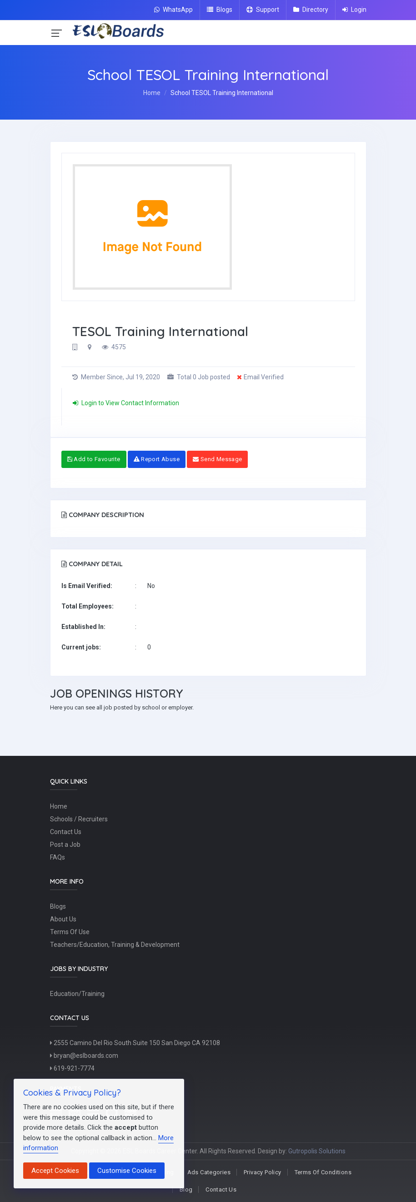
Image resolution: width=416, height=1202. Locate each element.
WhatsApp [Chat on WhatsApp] (173, 9)
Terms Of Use (70, 931)
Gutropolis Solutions (317, 1151)
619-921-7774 (72, 1068)
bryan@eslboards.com (84, 1055)
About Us (63, 919)
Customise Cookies (126, 1171)
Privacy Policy (262, 1172)
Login (354, 9)
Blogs (219, 9)
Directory (310, 9)
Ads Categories (209, 1172)
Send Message (217, 459)
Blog (186, 1189)
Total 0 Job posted (198, 377)
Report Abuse (157, 459)
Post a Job (65, 844)
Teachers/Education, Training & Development (115, 944)
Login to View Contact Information (126, 403)
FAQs (57, 857)
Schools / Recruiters (79, 819)
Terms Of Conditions (323, 1172)
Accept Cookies (55, 1171)
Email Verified (260, 377)
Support (262, 9)
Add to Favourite (93, 459)
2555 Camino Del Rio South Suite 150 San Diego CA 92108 (135, 1042)
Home (151, 92)
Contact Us (65, 831)
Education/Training (77, 993)
